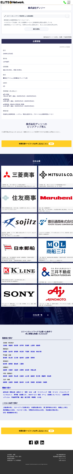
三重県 (22, 364)
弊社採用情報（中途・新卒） (14, 456)
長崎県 (16, 382)
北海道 (5, 345)
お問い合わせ (62, 460)
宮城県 (27, 345)
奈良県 (27, 370)
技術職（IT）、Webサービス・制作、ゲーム (32, 394)
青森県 (11, 345)
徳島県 (33, 376)
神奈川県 (38, 351)
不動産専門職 (15, 397)
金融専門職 (65, 394)
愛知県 (16, 364)
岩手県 (22, 345)
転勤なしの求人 (63, 407)
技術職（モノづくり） (54, 394)
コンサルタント (7, 394)
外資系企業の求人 (36, 407)
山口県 (27, 376)
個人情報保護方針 (61, 454)
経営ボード (20, 392)
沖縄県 (45, 382)
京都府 (11, 370)
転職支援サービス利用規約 (14, 460)
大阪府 (16, 370)
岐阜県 (5, 364)
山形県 (33, 345)
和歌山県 (33, 370)
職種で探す (6, 388)
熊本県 (22, 382)
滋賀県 (5, 370)
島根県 (11, 376)
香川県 (38, 376)
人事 (34, 392)
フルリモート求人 (22, 410)
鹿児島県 (38, 382)
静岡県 (11, 364)
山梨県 (27, 357)
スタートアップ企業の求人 (22, 407)
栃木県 (11, 351)
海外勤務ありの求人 (9, 410)
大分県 (27, 382)
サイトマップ (62, 458)
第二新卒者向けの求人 (50, 407)
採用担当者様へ (11, 458)
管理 (26, 392)
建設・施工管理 (25, 397)
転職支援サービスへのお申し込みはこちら (36, 144)
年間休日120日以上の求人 (36, 410)
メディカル (6, 397)
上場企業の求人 (7, 407)
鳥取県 (5, 376)
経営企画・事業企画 (9, 392)
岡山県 (16, 376)
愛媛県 (44, 376)
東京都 (33, 351)
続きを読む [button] (36, 29)
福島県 (38, 345)
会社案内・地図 (11, 454)
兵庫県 (22, 370)
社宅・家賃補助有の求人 (10, 412)
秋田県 (16, 345)
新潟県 (5, 357)
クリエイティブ (64, 392)
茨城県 (5, 351)
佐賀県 (11, 382)
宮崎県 (33, 382)
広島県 (22, 376)
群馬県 (16, 351)
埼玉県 (22, 351)
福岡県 (5, 382)
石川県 (16, 357)
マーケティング (42, 392)
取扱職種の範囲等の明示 (59, 456)
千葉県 (27, 351)
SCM (30, 392)
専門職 (16, 394)
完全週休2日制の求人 (52, 410)
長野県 (33, 357)
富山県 (11, 357)
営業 (49, 392)
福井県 (22, 357)
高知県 (49, 376)
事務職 (34, 397)
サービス (55, 392)
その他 (39, 397)
